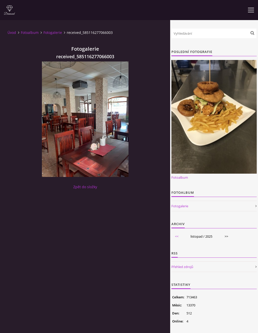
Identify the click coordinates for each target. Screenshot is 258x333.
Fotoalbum (30, 32)
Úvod (12, 32)
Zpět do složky (85, 186)
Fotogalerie (52, 32)
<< (176, 236)
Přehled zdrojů (182, 266)
